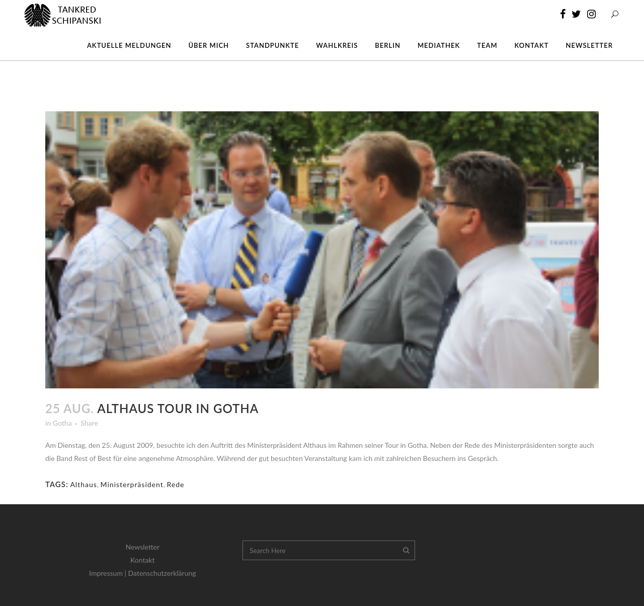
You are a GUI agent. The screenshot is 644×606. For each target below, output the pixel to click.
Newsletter (142, 547)
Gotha (62, 423)
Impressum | (108, 573)
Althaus (83, 484)
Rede (175, 484)
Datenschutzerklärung (162, 573)
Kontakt (142, 560)
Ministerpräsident (132, 484)
